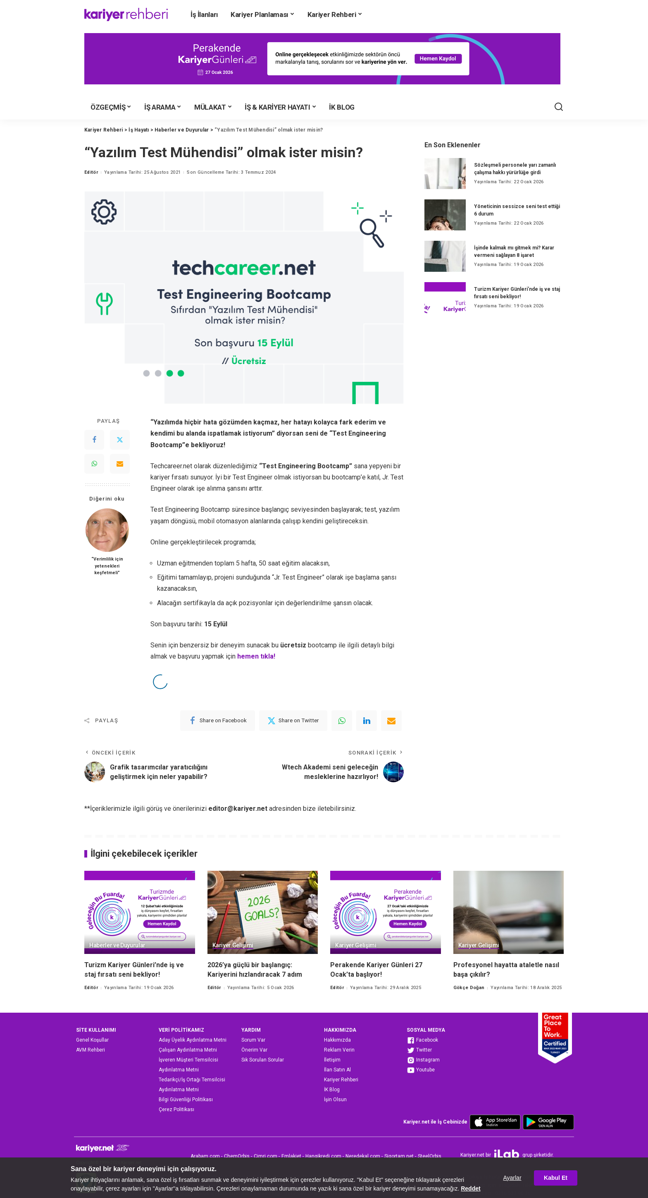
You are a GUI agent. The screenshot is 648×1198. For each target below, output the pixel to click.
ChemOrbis (237, 1156)
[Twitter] (120, 440)
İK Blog (332, 1090)
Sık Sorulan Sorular (262, 1060)
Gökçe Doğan (469, 987)
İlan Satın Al (337, 1070)
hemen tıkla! (256, 656)
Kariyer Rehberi (341, 1080)
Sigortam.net (399, 1156)
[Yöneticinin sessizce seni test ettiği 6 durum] (445, 214)
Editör (91, 172)
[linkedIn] (366, 720)
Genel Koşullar (92, 1040)
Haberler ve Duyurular (117, 945)
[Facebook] (94, 440)
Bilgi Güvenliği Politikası (186, 1099)
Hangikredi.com (323, 1156)
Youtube (421, 1070)
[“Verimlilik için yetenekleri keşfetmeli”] (107, 530)
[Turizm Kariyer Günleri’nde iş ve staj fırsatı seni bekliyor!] (445, 297)
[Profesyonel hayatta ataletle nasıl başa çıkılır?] (508, 912)
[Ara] (559, 107)
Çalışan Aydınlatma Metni (188, 1050)
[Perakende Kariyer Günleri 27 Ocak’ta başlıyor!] (385, 912)
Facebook (422, 1040)
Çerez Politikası (176, 1109)
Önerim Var (254, 1050)
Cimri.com (265, 1156)
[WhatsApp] (94, 464)
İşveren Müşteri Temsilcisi (188, 1060)
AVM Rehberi (90, 1050)
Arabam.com (205, 1156)
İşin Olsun (335, 1099)
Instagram (423, 1060)
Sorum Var (253, 1040)
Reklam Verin (339, 1050)
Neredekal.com (362, 1156)
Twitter (419, 1050)
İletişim (332, 1060)
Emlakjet (291, 1156)
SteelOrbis (429, 1156)
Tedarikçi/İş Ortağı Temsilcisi (192, 1080)
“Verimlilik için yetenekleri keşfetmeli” (107, 565)
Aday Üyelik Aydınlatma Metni (192, 1040)
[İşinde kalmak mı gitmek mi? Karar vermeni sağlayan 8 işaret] (445, 256)
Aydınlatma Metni (179, 1070)
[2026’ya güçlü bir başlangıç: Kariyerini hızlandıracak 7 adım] (262, 912)
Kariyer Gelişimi (233, 945)
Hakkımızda (337, 1040)
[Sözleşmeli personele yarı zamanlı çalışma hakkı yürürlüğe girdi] (445, 173)
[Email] (120, 464)
